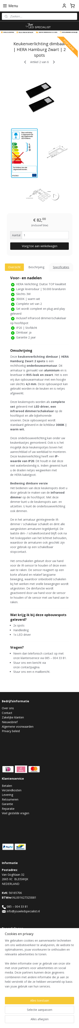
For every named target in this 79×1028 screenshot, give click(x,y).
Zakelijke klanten (13, 717)
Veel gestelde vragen (15, 813)
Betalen (7, 786)
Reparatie (8, 809)
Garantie (7, 804)
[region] (39, 965)
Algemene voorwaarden (17, 726)
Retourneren (10, 799)
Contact (7, 713)
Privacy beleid (11, 731)
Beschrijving (36, 267)
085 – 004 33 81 (17, 906)
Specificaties (61, 267)
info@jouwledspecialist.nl (23, 911)
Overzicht (14, 267)
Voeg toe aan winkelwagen (39, 246)
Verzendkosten (11, 790)
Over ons (8, 708)
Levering (7, 795)
